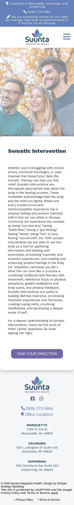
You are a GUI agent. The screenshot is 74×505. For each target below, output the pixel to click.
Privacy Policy (10, 492)
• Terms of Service (49, 499)
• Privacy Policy (23, 499)
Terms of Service (38, 492)
